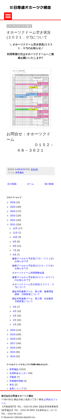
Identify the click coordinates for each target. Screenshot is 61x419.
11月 (15, 232)
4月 (15, 311)
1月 (15, 324)
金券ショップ (16, 388)
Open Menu (8, 16)
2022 (13, 220)
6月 (15, 254)
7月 (15, 250)
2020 (13, 330)
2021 (13, 224)
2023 (13, 215)
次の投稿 (11, 184)
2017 (13, 343)
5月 (15, 306)
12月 (15, 228)
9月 (15, 241)
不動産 (12, 377)
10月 (15, 237)
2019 (13, 334)
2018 (13, 338)
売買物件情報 (16, 381)
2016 (13, 347)
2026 (13, 202)
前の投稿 (49, 184)
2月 (15, 320)
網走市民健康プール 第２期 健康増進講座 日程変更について (32, 292)
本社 (11, 384)
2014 (13, 356)
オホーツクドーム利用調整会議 (28, 272)
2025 (13, 207)
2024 (13, 211)
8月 (15, 246)
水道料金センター (18, 373)
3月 (15, 315)
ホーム (30, 184)
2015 (13, 352)
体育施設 (19, 172)
